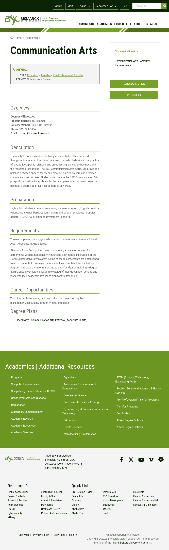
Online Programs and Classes (28, 398)
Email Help (138, 492)
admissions (87, 24)
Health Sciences (73, 427)
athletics (141, 24)
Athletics (107, 509)
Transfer (46, 75)
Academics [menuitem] (32, 37)
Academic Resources (23, 425)
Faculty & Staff (48, 496)
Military (11, 517)
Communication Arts (126, 51)
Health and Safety (50, 509)
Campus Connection (143, 496)
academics (104, 24)
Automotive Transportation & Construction (79, 386)
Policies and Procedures (54, 513)
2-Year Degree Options (130, 427)
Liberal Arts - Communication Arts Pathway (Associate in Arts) (51, 320)
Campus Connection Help (146, 500)
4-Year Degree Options (130, 420)
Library (75, 504)
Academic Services (22, 432)
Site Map (23, 534)
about (154, 24)
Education (32, 75)
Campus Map (109, 492)
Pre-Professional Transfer (68, 75)
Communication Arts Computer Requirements (132, 63)
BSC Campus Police (82, 492)
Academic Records (22, 418)
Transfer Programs (127, 406)
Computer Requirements (25, 384)
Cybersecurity (15, 513)
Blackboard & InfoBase (145, 504)
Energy (11, 509)
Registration (18, 405)
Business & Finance (75, 395)
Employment (108, 504)
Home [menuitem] (16, 37)
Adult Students (15, 504)
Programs (16, 377)
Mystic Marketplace (112, 500)
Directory (77, 500)
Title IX (73, 534)
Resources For (106, 6)
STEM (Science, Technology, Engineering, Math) (132, 379)
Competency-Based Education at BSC (33, 391)
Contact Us (77, 496)
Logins (84, 6)
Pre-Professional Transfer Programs (138, 399)
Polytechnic (47, 504)
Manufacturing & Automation (80, 434)
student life (123, 24)
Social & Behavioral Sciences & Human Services (138, 390)
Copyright (59, 534)
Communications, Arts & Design (82, 402)
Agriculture (70, 377)
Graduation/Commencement (27, 411)
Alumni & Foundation (51, 500)
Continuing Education (51, 492)
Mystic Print (78, 513)
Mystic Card (78, 509)
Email (105, 513)
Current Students (16, 496)
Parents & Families (17, 500)
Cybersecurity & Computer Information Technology (85, 411)
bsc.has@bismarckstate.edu (34, 133)
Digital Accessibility (18, 492)
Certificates (123, 413)
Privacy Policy (41, 534)
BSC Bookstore (110, 496)
